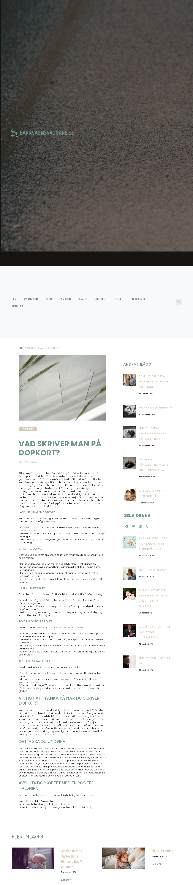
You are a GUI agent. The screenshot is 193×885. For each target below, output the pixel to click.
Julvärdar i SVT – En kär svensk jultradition (154, 632)
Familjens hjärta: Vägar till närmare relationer (154, 381)
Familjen (65, 299)
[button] (179, 302)
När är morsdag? (152, 569)
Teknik (118, 299)
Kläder (82, 299)
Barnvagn (31, 299)
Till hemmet (137, 299)
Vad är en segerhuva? (155, 407)
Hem (14, 299)
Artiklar (17, 306)
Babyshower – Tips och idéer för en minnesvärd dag (153, 543)
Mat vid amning (163, 850)
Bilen (49, 299)
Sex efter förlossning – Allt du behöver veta (153, 465)
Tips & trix (28, 429)
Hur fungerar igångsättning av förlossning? (153, 433)
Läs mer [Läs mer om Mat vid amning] (157, 864)
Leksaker (101, 299)
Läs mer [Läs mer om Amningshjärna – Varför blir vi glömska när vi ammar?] (66, 880)
